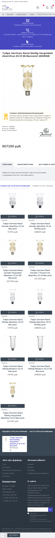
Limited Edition (21, 14)
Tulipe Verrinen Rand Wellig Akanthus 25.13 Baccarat (12, 322)
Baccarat (10, 14)
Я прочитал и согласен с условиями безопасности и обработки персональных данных (40, 517)
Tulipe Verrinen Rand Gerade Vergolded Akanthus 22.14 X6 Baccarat (12, 274)
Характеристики (25, 164)
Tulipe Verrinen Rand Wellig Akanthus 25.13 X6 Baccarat (40, 322)
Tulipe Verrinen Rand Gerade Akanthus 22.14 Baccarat (13, 226)
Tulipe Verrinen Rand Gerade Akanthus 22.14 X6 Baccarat (40, 226)
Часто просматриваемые (41, 431)
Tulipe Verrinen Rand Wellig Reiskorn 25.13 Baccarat (12, 369)
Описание (7, 164)
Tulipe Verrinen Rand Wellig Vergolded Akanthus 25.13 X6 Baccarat (17, 442)
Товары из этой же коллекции (15, 186)
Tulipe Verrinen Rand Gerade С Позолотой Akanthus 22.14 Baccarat (40, 273)
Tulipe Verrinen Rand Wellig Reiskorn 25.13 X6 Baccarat (40, 369)
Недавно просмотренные (14, 431)
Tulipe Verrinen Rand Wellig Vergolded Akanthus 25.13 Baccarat (12, 415)
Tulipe (32, 14)
